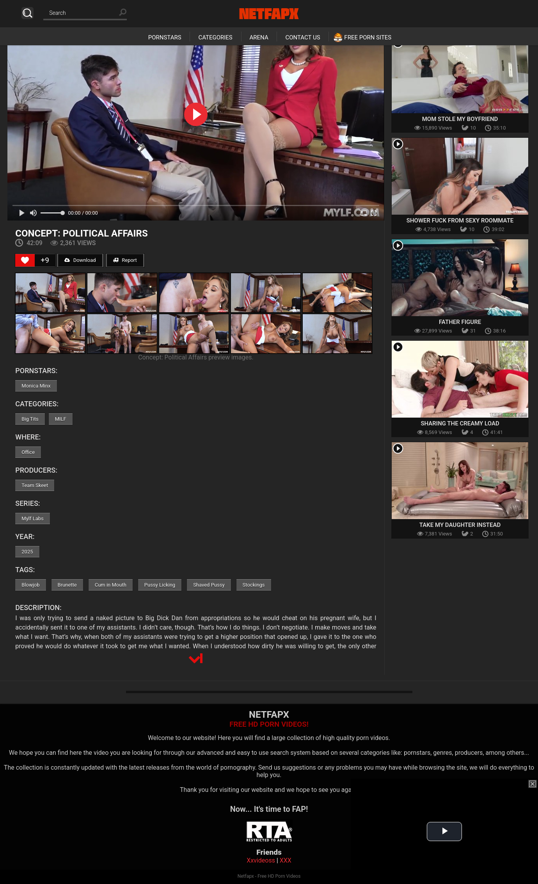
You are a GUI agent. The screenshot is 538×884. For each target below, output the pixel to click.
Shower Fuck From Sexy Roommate (460, 220)
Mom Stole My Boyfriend (460, 119)
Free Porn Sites (367, 37)
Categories (215, 37)
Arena (259, 37)
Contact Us (302, 37)
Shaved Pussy (208, 585)
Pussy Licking (159, 585)
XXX (285, 860)
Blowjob (30, 585)
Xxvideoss (261, 860)
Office (28, 452)
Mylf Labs (32, 518)
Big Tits (29, 419)
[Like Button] (25, 260)
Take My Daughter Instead (460, 524)
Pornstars (164, 37)
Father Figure (460, 321)
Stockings (254, 585)
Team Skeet (34, 485)
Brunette (67, 585)
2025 (27, 552)
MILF (60, 419)
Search (27, 13)
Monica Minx (35, 386)
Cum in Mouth (110, 585)
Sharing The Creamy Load (460, 423)
